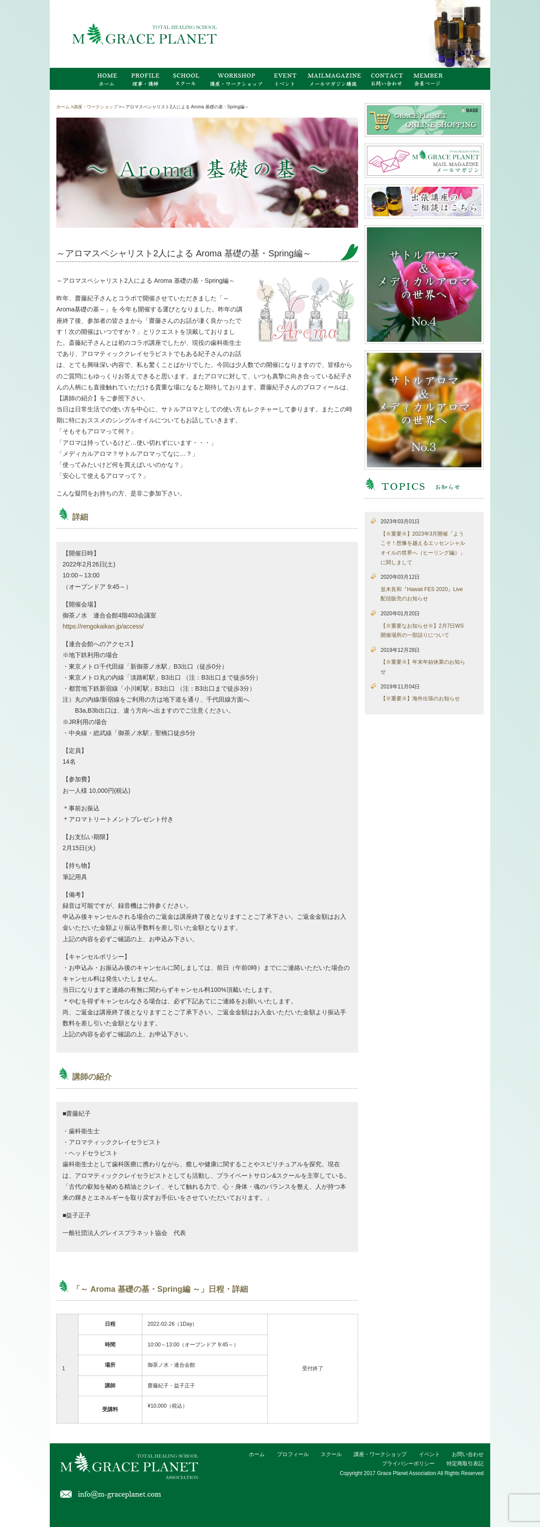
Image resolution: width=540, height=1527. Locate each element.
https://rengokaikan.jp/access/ (103, 626)
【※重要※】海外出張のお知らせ (420, 698)
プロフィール (293, 1454)
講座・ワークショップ (380, 1454)
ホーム (257, 1454)
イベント (429, 1454)
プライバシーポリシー (408, 1463)
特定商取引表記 (465, 1463)
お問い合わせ (468, 1454)
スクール (331, 1454)
